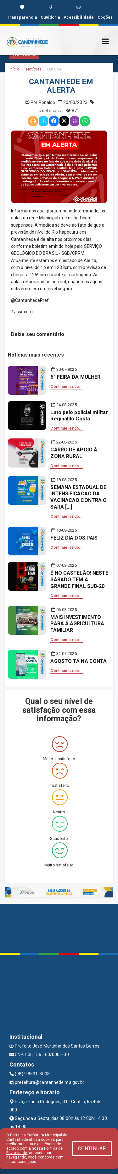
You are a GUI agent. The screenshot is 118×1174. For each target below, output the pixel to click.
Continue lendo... (66, 386)
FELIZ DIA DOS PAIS (74, 538)
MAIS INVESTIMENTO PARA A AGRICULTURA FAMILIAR (77, 623)
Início (14, 69)
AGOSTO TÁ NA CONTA (78, 661)
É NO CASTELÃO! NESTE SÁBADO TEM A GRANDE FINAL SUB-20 (79, 579)
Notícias (34, 69)
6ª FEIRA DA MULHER (75, 377)
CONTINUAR (92, 1149)
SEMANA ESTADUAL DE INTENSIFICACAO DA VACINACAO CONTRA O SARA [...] (78, 497)
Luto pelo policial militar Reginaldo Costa (79, 415)
